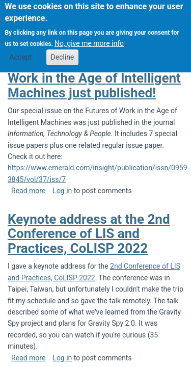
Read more (28, 191)
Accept (20, 51)
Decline (62, 51)
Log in (62, 191)
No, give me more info (89, 38)
